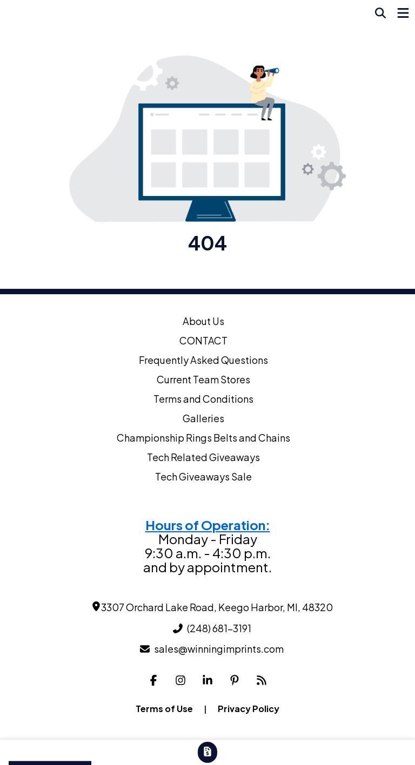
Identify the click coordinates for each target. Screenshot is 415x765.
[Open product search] (380, 13)
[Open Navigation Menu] (403, 13)
